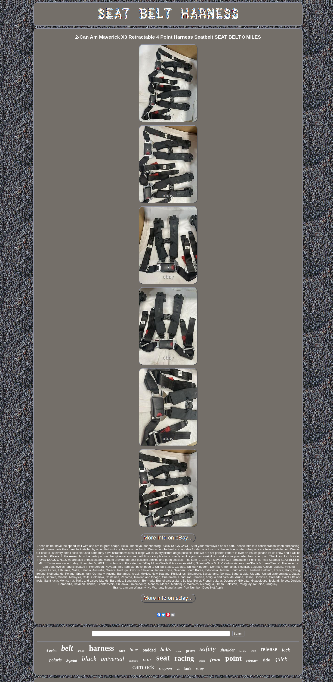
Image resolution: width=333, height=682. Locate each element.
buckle (242, 651)
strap (200, 668)
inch (253, 650)
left (178, 669)
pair (147, 659)
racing (184, 658)
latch (187, 668)
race (122, 650)
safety (207, 648)
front (215, 659)
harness (101, 648)
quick (280, 659)
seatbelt (133, 660)
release (269, 649)
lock (286, 649)
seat (163, 657)
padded (149, 650)
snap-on (165, 668)
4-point (51, 650)
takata (201, 660)
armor (179, 651)
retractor (252, 660)
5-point (71, 660)
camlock (143, 666)
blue (134, 649)
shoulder (227, 650)
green (190, 650)
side (266, 659)
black (89, 658)
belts (165, 649)
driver (80, 650)
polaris (55, 659)
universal (112, 658)
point (233, 658)
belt (67, 648)
